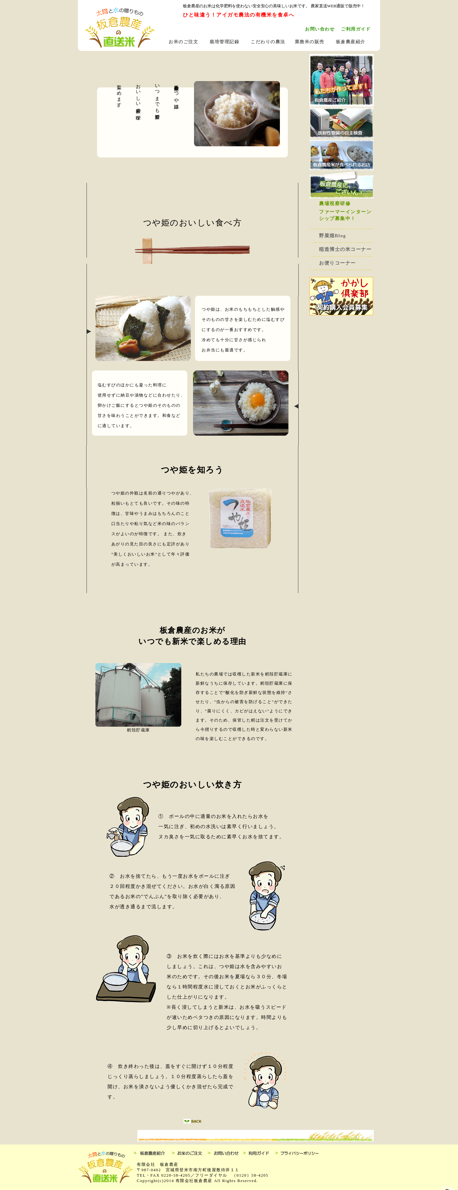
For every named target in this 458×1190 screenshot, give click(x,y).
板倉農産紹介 (350, 41)
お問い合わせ (320, 29)
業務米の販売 (309, 41)
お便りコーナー (337, 263)
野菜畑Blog (335, 235)
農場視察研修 (334, 203)
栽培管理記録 (224, 41)
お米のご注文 (183, 41)
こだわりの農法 (268, 41)
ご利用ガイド (356, 29)
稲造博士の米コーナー (345, 249)
